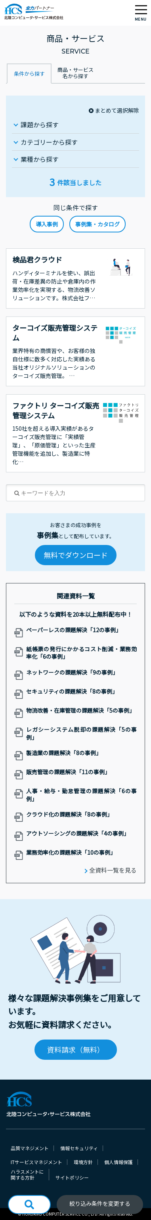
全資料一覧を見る (113, 870)
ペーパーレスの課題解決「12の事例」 (73, 630)
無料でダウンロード (76, 555)
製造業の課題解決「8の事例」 (63, 753)
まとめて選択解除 (117, 110)
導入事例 (47, 224)
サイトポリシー (72, 1177)
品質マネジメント (30, 1148)
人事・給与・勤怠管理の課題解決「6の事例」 (81, 795)
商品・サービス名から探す (75, 73)
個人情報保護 (118, 1162)
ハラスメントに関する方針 (27, 1174)
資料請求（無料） (75, 1049)
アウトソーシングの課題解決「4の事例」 (77, 833)
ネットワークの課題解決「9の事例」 (72, 672)
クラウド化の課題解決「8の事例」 (69, 814)
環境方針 (83, 1162)
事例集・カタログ (97, 224)
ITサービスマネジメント (36, 1162)
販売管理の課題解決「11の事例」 (68, 772)
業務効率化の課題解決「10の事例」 (71, 852)
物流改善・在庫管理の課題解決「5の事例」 (80, 710)
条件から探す (29, 73)
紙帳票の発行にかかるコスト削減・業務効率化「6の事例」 (81, 653)
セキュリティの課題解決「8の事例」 (72, 691)
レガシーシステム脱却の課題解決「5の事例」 (81, 733)
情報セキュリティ (79, 1148)
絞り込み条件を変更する (99, 1203)
